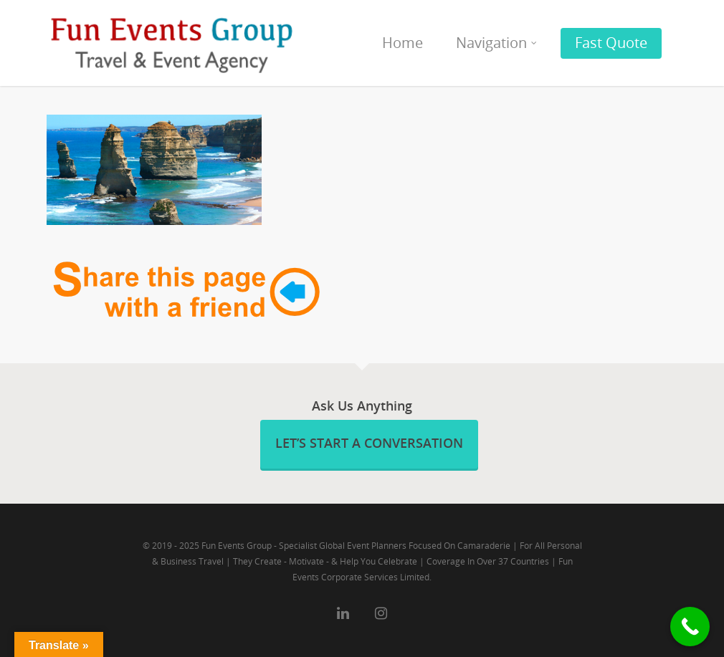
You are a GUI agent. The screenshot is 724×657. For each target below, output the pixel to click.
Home (402, 42)
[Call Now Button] (690, 626)
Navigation (497, 42)
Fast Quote (611, 42)
